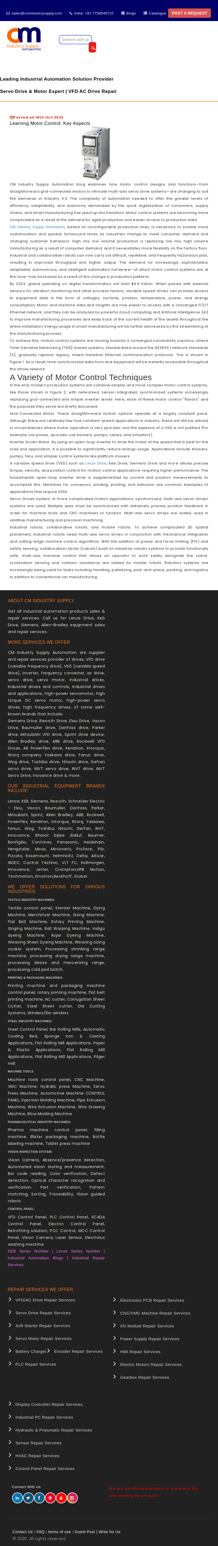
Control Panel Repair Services (45, 1468)
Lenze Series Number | (80, 1251)
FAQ (40, 1532)
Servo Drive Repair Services (43, 1312)
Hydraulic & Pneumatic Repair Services (54, 1430)
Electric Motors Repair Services (151, 1364)
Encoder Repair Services (78, 1351)
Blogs (131, 13)
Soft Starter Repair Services (43, 1325)
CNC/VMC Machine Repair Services (155, 1313)
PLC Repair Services (36, 1364)
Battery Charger (31, 1351)
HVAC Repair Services (38, 1455)
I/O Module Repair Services (147, 1326)
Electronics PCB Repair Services (152, 1300)
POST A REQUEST (189, 13)
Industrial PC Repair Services (44, 1417)
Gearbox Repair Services (144, 1377)
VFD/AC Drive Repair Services (45, 1300)
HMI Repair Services (140, 1351)
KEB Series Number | (32, 1251)
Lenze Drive (96, 463)
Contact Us (23, 1532)
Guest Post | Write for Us (98, 1532)
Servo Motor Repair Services (44, 1338)
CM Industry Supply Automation (37, 227)
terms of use (59, 1532)
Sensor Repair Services (39, 1443)
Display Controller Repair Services (49, 1404)
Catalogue (158, 13)
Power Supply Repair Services (150, 1338)
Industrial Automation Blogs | (38, 1258)
